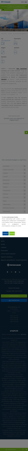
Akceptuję (12, 233)
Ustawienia (5, 233)
